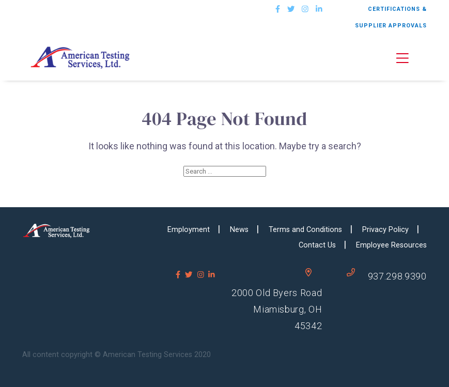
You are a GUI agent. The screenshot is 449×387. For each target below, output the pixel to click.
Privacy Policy (385, 229)
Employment (188, 229)
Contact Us (317, 245)
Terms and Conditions (305, 229)
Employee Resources (391, 245)
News (239, 229)
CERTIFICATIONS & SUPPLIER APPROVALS (391, 17)
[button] (411, 57)
